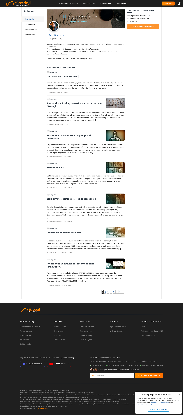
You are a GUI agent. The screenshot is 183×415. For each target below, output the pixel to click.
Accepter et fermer (158, 409)
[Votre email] (114, 375)
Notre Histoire (105, 3)
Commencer (168, 3)
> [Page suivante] (119, 292)
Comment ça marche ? (30, 327)
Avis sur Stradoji (116, 331)
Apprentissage (86, 331)
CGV (143, 327)
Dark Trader (58, 335)
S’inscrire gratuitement (149, 375)
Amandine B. (30, 24)
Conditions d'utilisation (145, 405)
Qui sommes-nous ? (118, 327)
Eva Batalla (29, 19)
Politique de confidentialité (159, 403)
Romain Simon (31, 29)
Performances (89, 3)
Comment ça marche (68, 3)
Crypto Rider (59, 331)
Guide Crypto (25, 344)
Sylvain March (31, 35)
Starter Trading (60, 327)
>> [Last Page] (123, 292)
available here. (43, 408)
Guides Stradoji (86, 335)
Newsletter (24, 340)
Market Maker (59, 340)
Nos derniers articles (88, 327)
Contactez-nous (148, 335)
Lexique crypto (86, 340)
